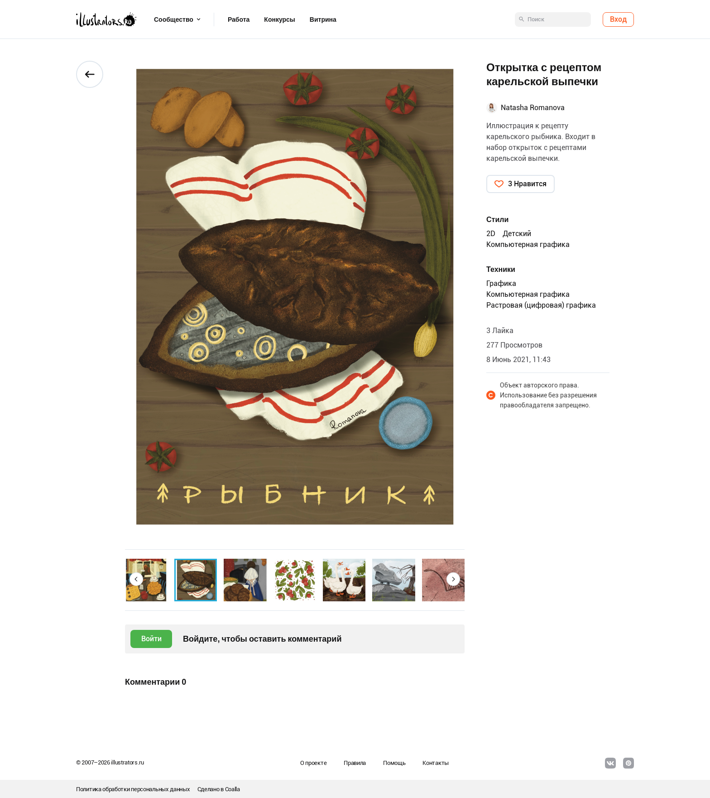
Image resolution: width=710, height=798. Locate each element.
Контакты (435, 762)
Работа (238, 19)
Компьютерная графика (528, 244)
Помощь (394, 762)
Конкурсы (279, 19)
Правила (355, 762)
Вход (618, 19)
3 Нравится (527, 183)
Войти (151, 638)
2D (490, 233)
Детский (517, 233)
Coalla (232, 789)
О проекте (313, 762)
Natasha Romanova (533, 107)
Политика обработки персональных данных (133, 789)
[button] (136, 579)
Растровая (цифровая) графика (541, 305)
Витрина (323, 19)
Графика (501, 283)
